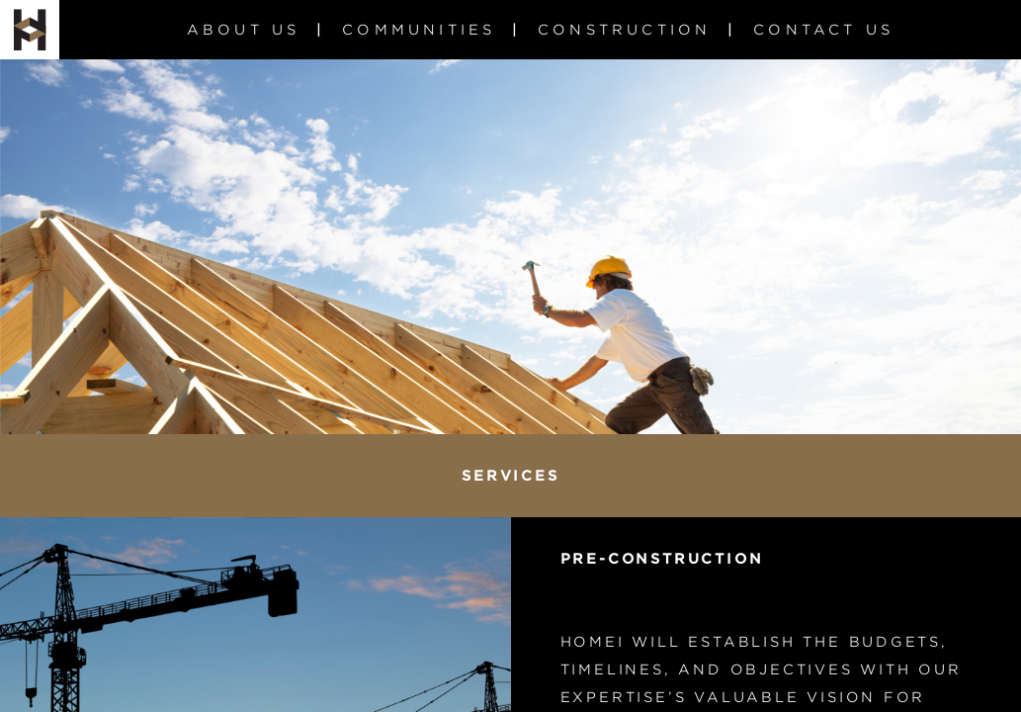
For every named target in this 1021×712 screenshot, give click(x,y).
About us (243, 30)
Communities (418, 30)
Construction (624, 30)
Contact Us (823, 30)
